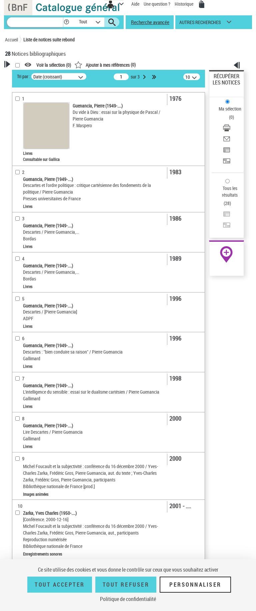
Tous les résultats (230, 191)
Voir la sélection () (53, 65)
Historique (184, 4)
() (105, 64)
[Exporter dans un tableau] (227, 152)
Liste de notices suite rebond (49, 39)
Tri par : (23, 76)
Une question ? (157, 4)
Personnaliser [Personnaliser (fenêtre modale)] (195, 584)
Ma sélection (230, 109)
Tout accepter (60, 584)
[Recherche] (35, 22)
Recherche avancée (150, 22)
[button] (66, 22)
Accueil (11, 39)
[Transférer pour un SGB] (227, 163)
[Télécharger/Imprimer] (227, 130)
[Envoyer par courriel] (227, 141)
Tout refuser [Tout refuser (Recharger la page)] (126, 584)
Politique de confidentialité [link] (128, 599)
